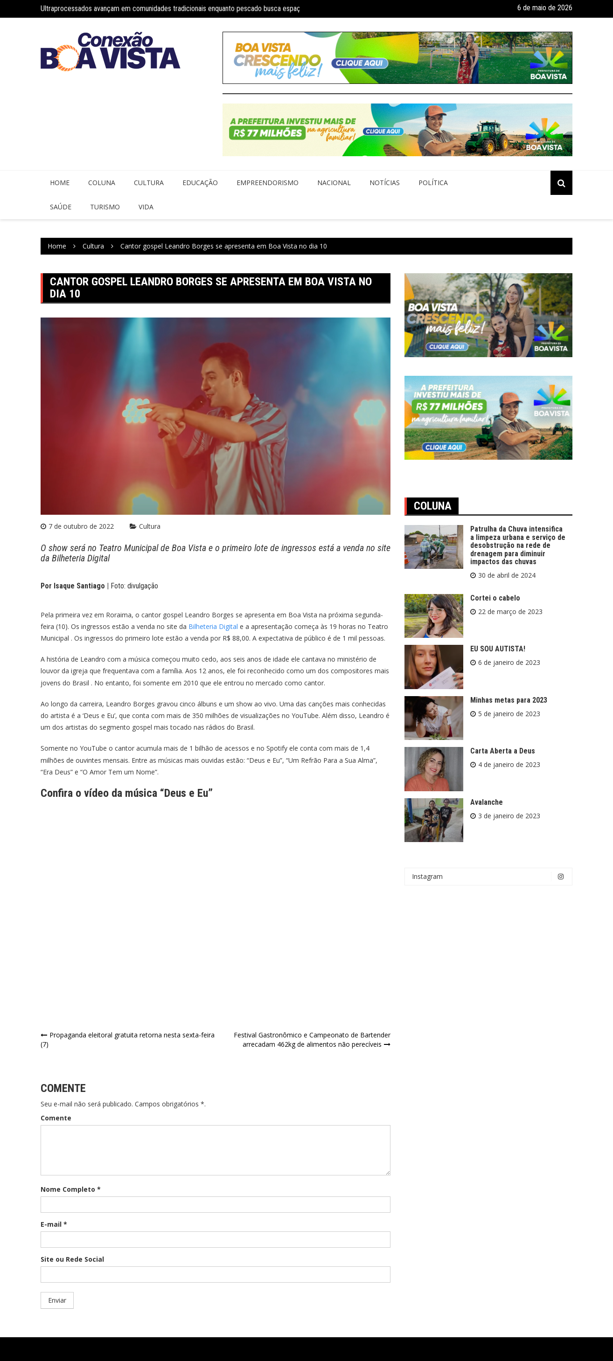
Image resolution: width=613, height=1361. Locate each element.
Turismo (105, 206)
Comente (56, 1117)
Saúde (60, 206)
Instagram (491, 876)
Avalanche (486, 802)
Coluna (101, 182)
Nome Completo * (71, 1189)
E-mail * (54, 1224)
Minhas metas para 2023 (508, 700)
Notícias (384, 182)
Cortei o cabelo (495, 598)
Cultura (149, 182)
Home (60, 182)
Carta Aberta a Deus (502, 750)
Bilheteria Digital (213, 626)
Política (433, 182)
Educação (200, 182)
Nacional (334, 182)
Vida (146, 206)
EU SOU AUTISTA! (497, 648)
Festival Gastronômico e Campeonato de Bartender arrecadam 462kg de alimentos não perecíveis (312, 1039)
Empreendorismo (268, 182)
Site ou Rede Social (72, 1259)
